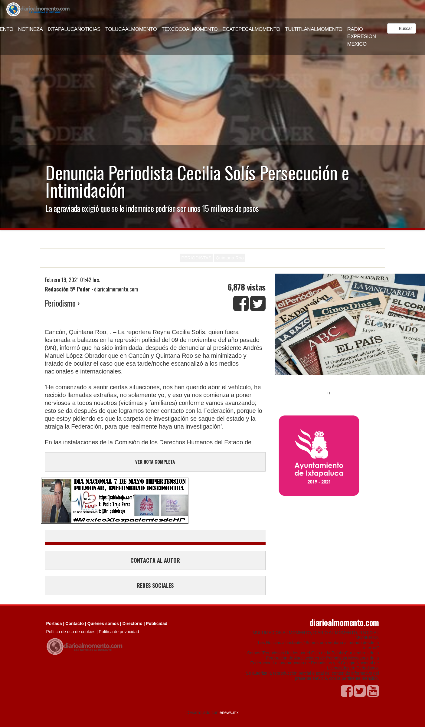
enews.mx (229, 712)
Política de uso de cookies (71, 631)
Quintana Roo (230, 257)
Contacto (74, 623)
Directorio (132, 623)
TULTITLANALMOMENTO (313, 29)
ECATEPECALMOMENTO (251, 29)
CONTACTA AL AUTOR (155, 560)
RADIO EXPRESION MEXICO (361, 36)
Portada (54, 623)
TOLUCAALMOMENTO (131, 29)
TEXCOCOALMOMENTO (189, 29)
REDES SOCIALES (155, 585)
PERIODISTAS (196, 257)
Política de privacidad (119, 631)
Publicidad (157, 623)
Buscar (405, 28)
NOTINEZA (30, 29)
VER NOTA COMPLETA (155, 461)
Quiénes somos (103, 623)
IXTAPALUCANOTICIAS (74, 29)
